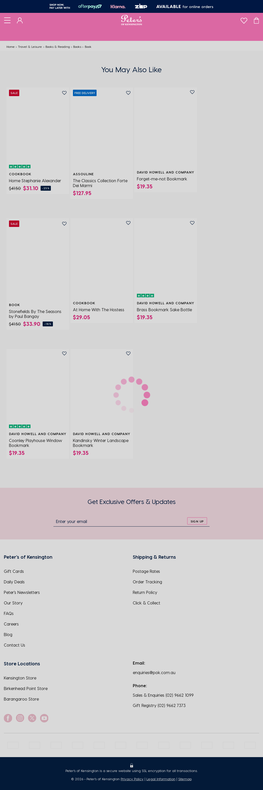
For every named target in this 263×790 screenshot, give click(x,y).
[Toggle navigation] (7, 20)
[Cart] (256, 20)
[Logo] (131, 20)
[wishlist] (243, 19)
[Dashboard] (20, 20)
